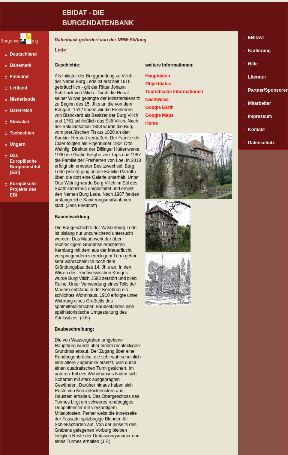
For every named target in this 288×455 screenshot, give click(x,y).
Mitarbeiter (259, 103)
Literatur (257, 77)
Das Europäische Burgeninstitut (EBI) (25, 164)
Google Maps (160, 115)
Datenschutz (261, 142)
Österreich (21, 110)
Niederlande (23, 99)
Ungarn (18, 144)
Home (152, 123)
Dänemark (21, 65)
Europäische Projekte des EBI (23, 189)
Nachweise (157, 99)
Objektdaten (158, 83)
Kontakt (256, 129)
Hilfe (253, 64)
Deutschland (23, 54)
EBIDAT (256, 37)
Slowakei (19, 121)
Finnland (19, 76)
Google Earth (160, 107)
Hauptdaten (158, 76)
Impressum (260, 116)
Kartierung (259, 50)
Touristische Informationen (174, 91)
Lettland (18, 88)
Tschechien (22, 133)
